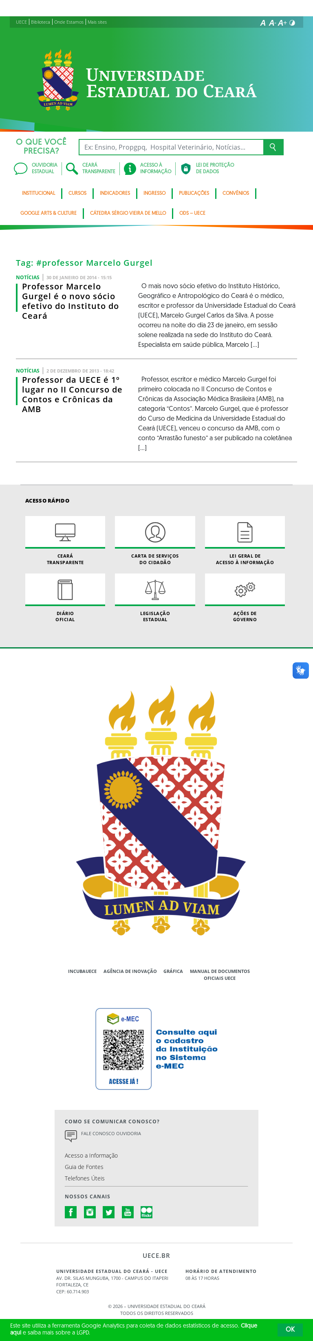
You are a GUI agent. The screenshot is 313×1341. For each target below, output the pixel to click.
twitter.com (109, 1212)
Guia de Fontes (84, 1167)
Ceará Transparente (65, 540)
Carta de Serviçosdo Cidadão (155, 540)
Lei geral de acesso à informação (245, 540)
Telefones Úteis (85, 1178)
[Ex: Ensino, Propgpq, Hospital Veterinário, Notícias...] (171, 147)
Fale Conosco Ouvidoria (111, 1133)
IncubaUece (82, 971)
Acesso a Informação (91, 1155)
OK (290, 1330)
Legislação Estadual (155, 597)
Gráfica (173, 971)
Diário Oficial (65, 597)
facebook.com (71, 1212)
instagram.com (90, 1212)
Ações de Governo (245, 597)
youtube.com (128, 1212)
